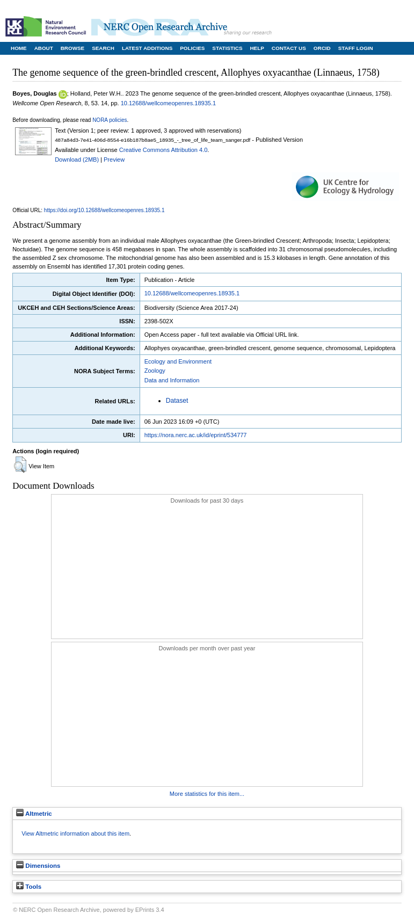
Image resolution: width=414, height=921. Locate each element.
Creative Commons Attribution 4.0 (163, 150)
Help (257, 48)
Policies (192, 48)
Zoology (154, 370)
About (43, 48)
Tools (28, 886)
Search (103, 48)
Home (19, 48)
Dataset (177, 400)
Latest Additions (147, 48)
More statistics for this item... (207, 794)
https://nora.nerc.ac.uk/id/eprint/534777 (195, 435)
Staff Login (355, 48)
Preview (114, 159)
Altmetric (34, 813)
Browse (72, 48)
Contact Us (289, 48)
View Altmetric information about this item (75, 833)
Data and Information (172, 380)
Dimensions (38, 865)
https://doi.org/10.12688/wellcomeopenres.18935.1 (104, 210)
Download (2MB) (77, 159)
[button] (20, 464)
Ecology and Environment (178, 361)
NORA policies (109, 120)
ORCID (322, 48)
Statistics (227, 48)
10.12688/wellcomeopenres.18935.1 (168, 103)
